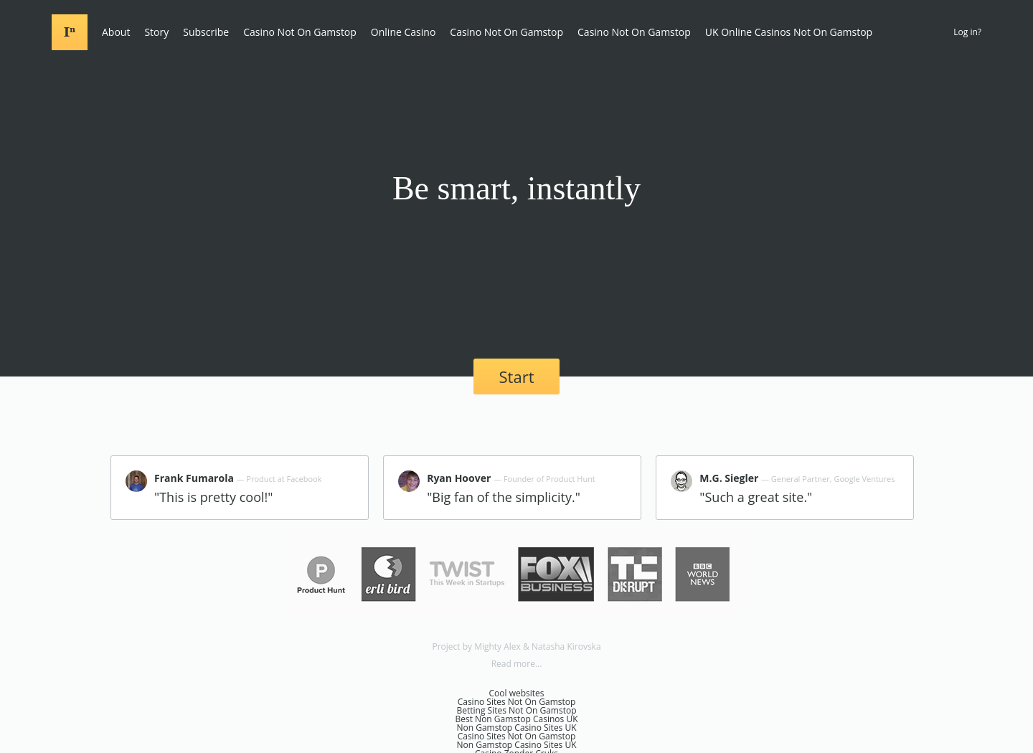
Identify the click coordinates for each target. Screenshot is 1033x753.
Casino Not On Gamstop (300, 32)
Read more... (516, 664)
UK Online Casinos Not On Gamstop (788, 32)
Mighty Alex (497, 646)
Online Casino (403, 32)
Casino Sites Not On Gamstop (517, 702)
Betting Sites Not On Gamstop (516, 710)
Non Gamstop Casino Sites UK (516, 727)
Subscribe (206, 32)
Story (156, 32)
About (116, 32)
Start (516, 376)
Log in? (967, 32)
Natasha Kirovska (566, 646)
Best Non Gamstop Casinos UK (517, 719)
